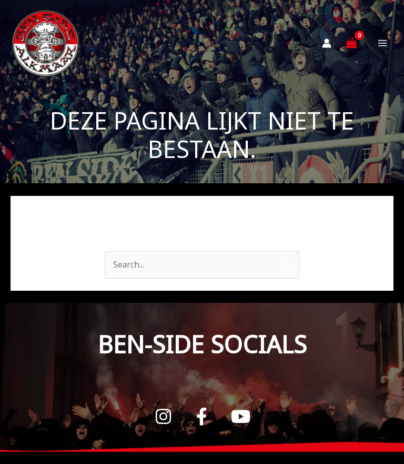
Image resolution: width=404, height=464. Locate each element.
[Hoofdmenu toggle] (382, 47)
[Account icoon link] (326, 47)
